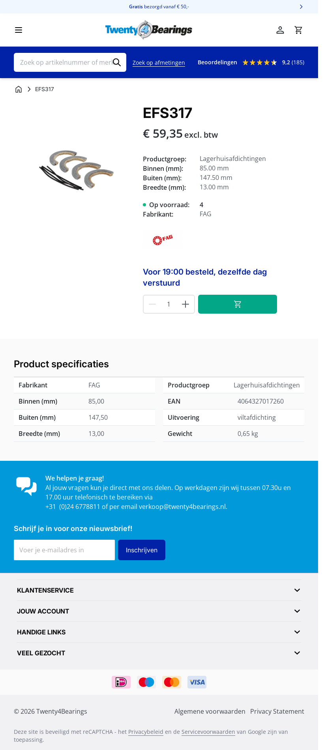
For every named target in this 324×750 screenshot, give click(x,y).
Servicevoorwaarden (208, 731)
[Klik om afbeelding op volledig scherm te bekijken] (74, 165)
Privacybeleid (145, 731)
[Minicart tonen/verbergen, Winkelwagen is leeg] (298, 30)
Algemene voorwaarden (209, 711)
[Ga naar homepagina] (18, 89)
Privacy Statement (277, 711)
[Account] (280, 30)
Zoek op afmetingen (159, 62)
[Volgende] (301, 7)
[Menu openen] (18, 30)
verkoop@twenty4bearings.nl (182, 506)
